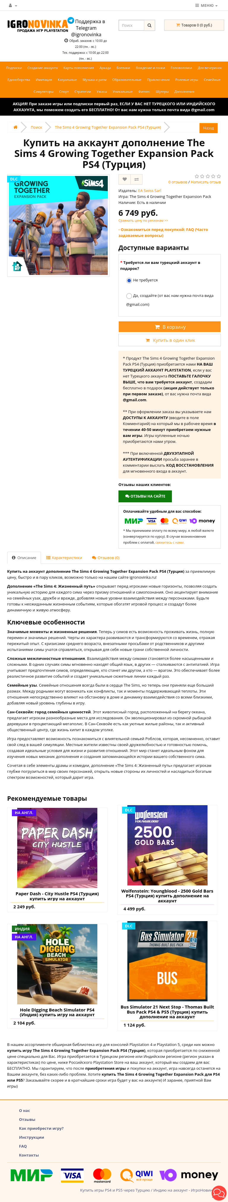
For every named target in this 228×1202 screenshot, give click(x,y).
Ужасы (102, 91)
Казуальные (67, 79)
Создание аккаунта (43, 67)
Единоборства (18, 79)
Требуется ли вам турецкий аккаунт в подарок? (160, 265)
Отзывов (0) (105, 557)
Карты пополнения (79, 67)
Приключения (158, 79)
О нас (24, 1110)
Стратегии (83, 91)
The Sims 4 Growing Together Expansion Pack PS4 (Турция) (108, 127)
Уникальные (123, 91)
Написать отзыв (206, 182)
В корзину (169, 327)
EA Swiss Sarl (149, 190)
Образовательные (126, 79)
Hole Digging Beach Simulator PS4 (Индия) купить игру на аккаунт (57, 1012)
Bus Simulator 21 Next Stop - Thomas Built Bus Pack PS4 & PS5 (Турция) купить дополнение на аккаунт (167, 1011)
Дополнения (184, 91)
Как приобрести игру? (41, 1128)
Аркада (105, 67)
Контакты (29, 1155)
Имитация (44, 79)
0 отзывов (177, 182)
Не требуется (142, 280)
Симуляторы (43, 91)
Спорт (64, 91)
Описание (24, 557)
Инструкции (31, 1137)
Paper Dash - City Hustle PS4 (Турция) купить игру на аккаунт (57, 896)
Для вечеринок (210, 67)
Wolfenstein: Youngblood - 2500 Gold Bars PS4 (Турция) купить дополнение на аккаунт (167, 895)
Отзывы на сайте (145, 496)
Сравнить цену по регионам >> (143, 220)
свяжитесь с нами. (170, 542)
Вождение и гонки (150, 67)
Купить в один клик (169, 340)
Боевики (123, 67)
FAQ (23, 1146)
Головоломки (181, 67)
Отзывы (27, 1119)
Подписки (14, 67)
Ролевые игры (186, 79)
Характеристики (64, 557)
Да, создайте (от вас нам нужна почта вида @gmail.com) (169, 300)
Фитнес (144, 91)
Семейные (212, 79)
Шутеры (162, 91)
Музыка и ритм (95, 79)
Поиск (36, 127)
